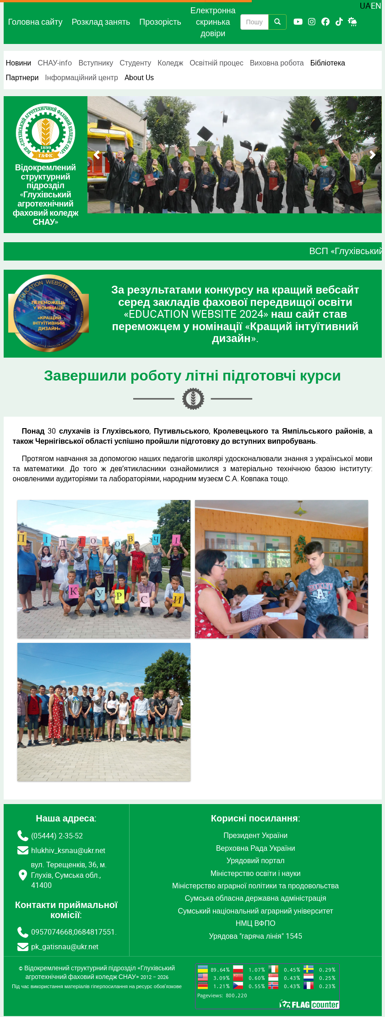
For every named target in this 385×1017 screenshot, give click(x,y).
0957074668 (51, 932)
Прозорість (160, 21)
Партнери (22, 77)
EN (376, 5)
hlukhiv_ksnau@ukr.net (68, 850)
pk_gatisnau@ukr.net (64, 946)
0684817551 (94, 932)
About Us (139, 77)
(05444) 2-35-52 (57, 836)
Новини (19, 63)
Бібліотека (327, 63)
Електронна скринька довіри (213, 21)
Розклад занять (100, 21)
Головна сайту (35, 21)
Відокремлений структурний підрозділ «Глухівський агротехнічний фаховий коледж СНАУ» (99, 972)
